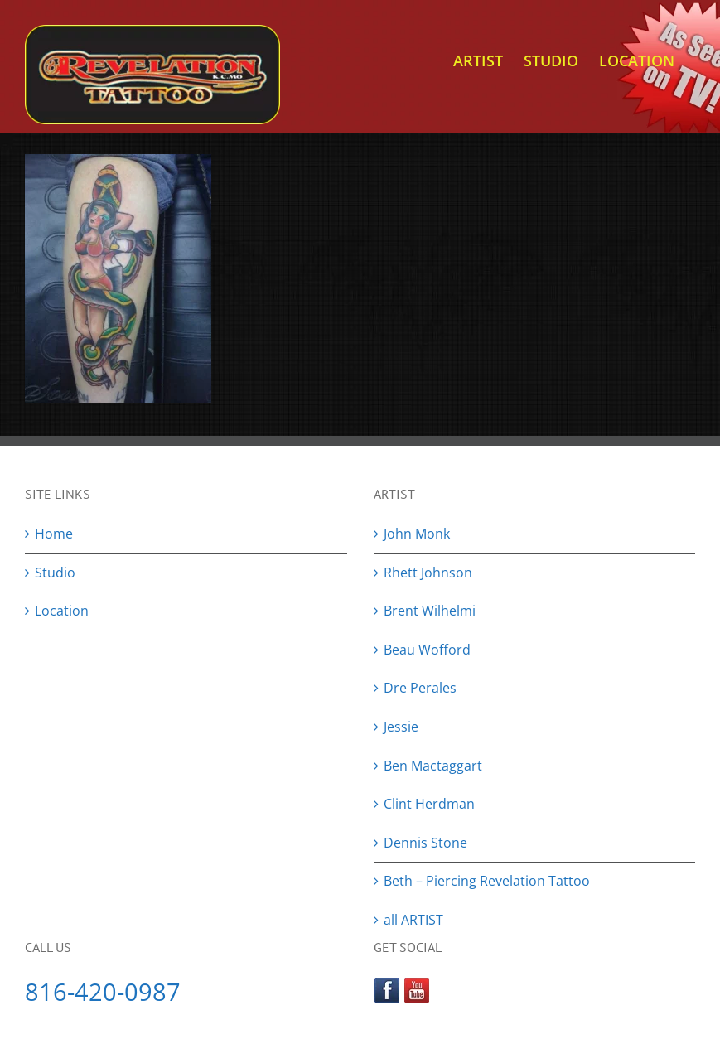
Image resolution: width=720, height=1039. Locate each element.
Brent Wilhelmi (430, 611)
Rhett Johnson (428, 572)
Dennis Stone (425, 843)
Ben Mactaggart (433, 765)
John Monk (417, 533)
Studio (55, 572)
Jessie (401, 727)
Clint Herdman (429, 804)
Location (62, 611)
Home (54, 533)
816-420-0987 (103, 991)
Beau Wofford (427, 649)
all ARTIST (413, 920)
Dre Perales (420, 688)
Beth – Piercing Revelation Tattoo (487, 881)
